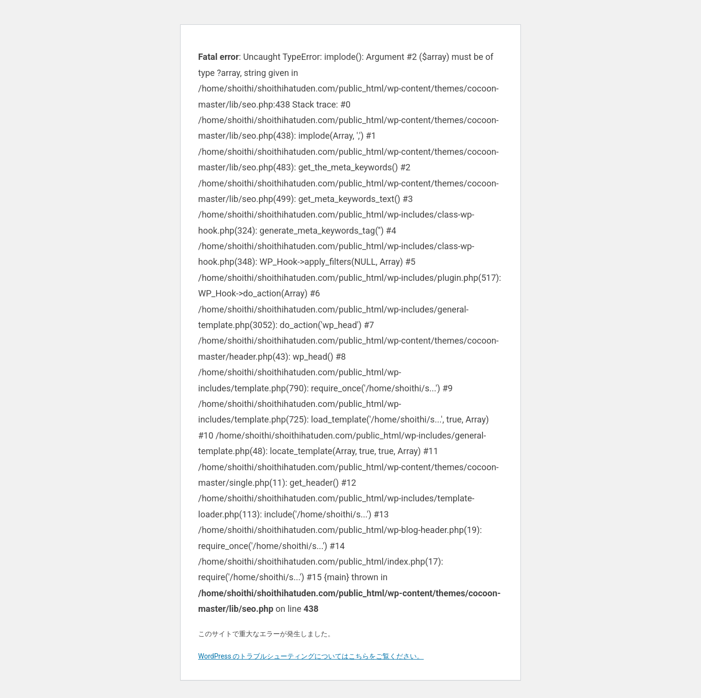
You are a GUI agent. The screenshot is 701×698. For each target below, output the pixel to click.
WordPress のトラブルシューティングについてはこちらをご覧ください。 (311, 656)
